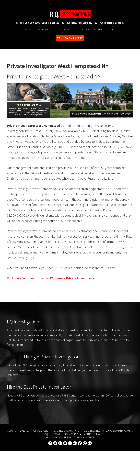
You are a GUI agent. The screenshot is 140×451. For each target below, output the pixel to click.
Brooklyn (127, 430)
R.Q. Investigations (70, 14)
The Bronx (54, 434)
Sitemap (90, 437)
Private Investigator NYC (64, 430)
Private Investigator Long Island (100, 430)
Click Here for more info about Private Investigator (50, 278)
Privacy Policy (54, 437)
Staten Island (70, 434)
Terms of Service (74, 437)
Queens (42, 434)
